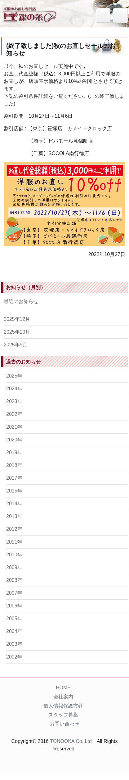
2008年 (14, 580)
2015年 (14, 490)
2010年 (14, 554)
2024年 (14, 388)
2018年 (14, 465)
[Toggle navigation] (120, 15)
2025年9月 (16, 344)
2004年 (14, 631)
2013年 (14, 516)
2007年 (14, 593)
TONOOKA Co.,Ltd (71, 741)
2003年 (14, 644)
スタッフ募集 (63, 714)
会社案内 (63, 696)
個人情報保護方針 (63, 705)
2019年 (14, 452)
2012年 (14, 529)
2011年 (14, 542)
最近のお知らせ (21, 301)
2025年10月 (17, 332)
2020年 (14, 439)
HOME (63, 687)
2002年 (14, 656)
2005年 (14, 618)
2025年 (14, 375)
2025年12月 (17, 319)
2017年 (14, 478)
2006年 (14, 605)
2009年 (14, 567)
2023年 (14, 401)
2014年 (14, 503)
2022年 (14, 414)
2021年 (14, 427)
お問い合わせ (64, 723)
